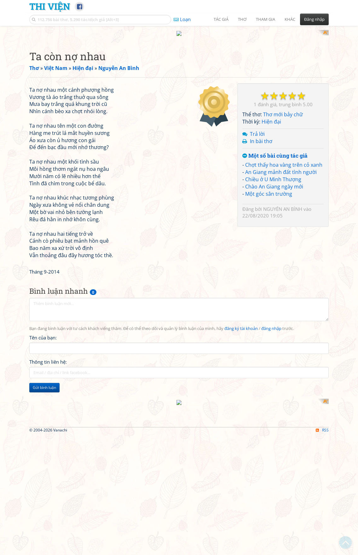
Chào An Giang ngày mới (274, 180)
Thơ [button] (242, 19)
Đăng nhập (314, 19)
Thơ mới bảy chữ (283, 108)
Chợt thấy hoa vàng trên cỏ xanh (283, 159)
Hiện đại (271, 116)
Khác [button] (290, 19)
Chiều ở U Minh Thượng (273, 173)
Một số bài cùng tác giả (275, 150)
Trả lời (257, 127)
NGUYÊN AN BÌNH (282, 203)
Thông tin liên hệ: (48, 444)
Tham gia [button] (265, 19)
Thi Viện (49, 6)
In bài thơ (261, 135)
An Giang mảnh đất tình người (281, 166)
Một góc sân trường (268, 187)
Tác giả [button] (221, 19)
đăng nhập (271, 410)
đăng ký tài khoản (241, 410)
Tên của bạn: (43, 420)
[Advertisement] (131, 121)
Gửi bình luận (44, 469)
